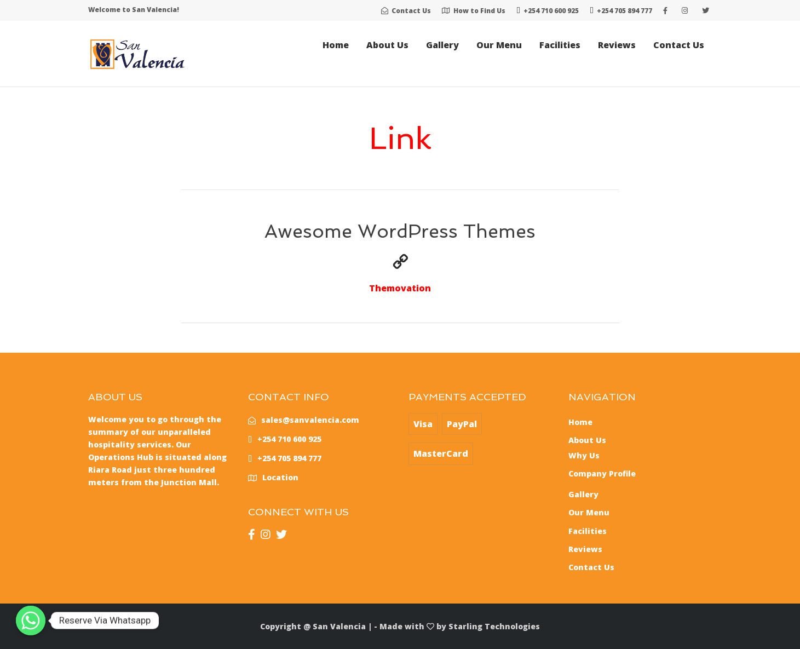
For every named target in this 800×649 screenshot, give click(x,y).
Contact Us (678, 45)
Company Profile (602, 473)
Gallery (442, 45)
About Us (387, 45)
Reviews (617, 45)
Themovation (400, 288)
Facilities (559, 45)
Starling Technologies (494, 626)
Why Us (584, 455)
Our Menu (499, 45)
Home (336, 45)
